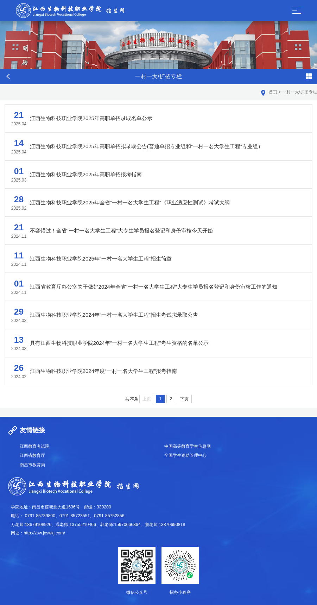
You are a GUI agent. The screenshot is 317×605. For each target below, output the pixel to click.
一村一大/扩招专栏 (299, 92)
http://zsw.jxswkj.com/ (44, 533)
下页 (184, 398)
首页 (273, 92)
